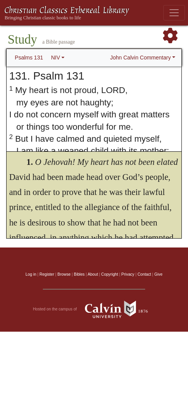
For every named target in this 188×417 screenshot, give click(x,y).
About (93, 274)
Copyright (109, 274)
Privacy (127, 274)
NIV (55, 57)
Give (158, 274)
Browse (64, 274)
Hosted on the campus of (94, 309)
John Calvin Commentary (140, 57)
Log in (30, 274)
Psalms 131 (29, 57)
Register (46, 274)
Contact (144, 274)
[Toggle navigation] (174, 12)
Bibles (79, 274)
